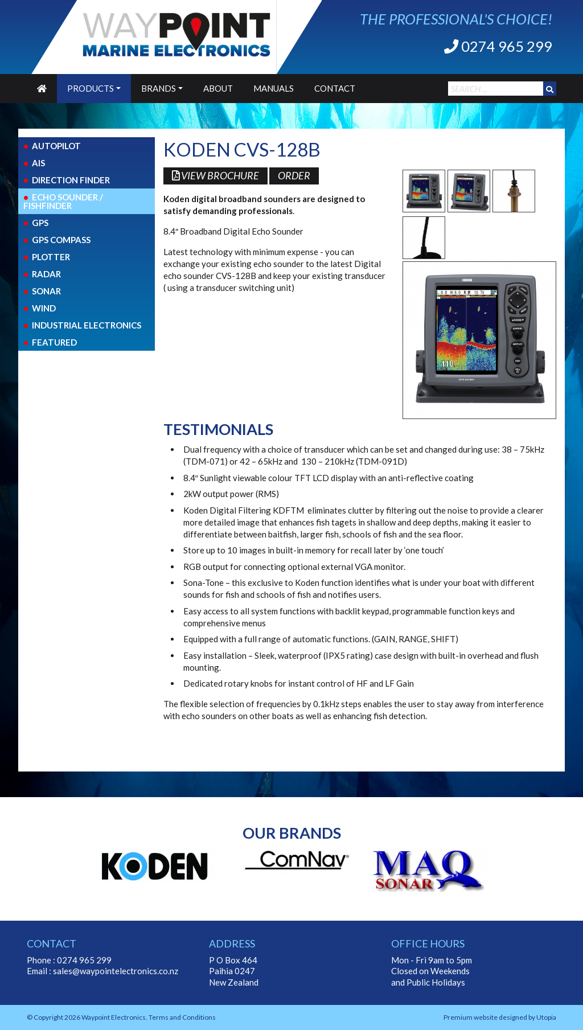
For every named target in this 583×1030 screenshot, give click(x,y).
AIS (38, 163)
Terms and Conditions (182, 1017)
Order (300, 176)
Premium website (471, 1017)
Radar (46, 274)
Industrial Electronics (86, 325)
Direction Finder (71, 180)
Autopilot (56, 146)
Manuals (273, 88)
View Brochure (218, 176)
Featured (54, 342)
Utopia (546, 1017)
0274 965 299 (498, 46)
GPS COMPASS (61, 240)
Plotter (51, 257)
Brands (158, 88)
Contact (334, 88)
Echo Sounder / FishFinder (63, 201)
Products (90, 88)
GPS (40, 223)
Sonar (46, 291)
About (218, 88)
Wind (44, 308)
